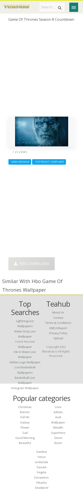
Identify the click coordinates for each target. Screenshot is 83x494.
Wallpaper (58, 422)
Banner (25, 412)
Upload (58, 338)
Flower (25, 427)
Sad (25, 433)
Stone (58, 438)
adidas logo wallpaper (25, 362)
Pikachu (41, 483)
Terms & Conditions (58, 323)
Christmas (25, 407)
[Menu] (73, 7)
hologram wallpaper (25, 388)
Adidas (58, 412)
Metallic (58, 427)
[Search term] (52, 7)
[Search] (59, 8)
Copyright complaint (49, 161)
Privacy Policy (58, 333)
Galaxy (25, 422)
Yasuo (41, 457)
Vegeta (41, 472)
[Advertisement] (41, 71)
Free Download (31, 263)
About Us (58, 312)
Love (58, 407)
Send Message (19, 161)
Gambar (41, 452)
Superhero (58, 433)
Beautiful (25, 443)
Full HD (24, 417)
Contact (58, 318)
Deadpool (41, 488)
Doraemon (41, 477)
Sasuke (42, 467)
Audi (58, 417)
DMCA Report (58, 328)
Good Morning (25, 438)
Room (58, 443)
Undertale (41, 462)
